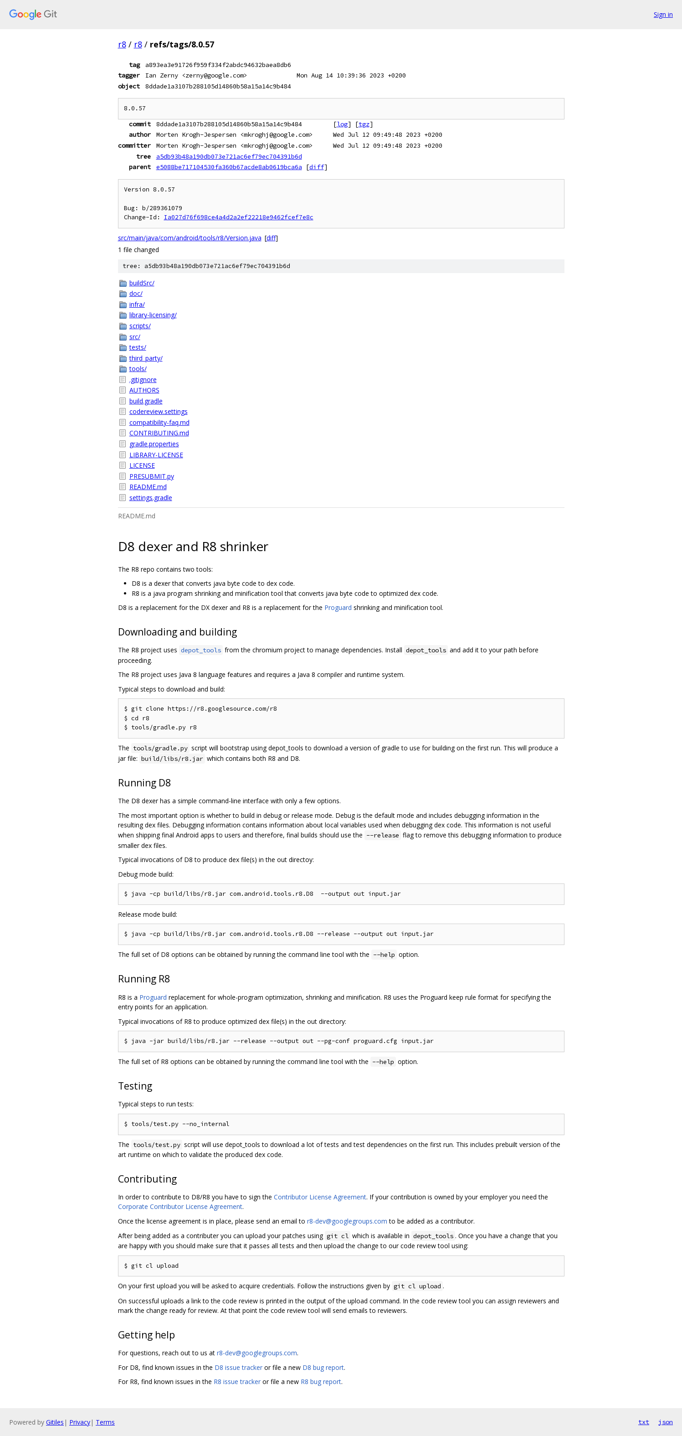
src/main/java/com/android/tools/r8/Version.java (190, 237)
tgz (364, 124)
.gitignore (143, 379)
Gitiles (55, 1422)
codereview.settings (158, 411)
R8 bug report (321, 1381)
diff (316, 167)
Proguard (338, 607)
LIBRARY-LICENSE (156, 454)
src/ (134, 336)
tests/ (137, 347)
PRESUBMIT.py (151, 476)
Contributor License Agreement (320, 1197)
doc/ (136, 293)
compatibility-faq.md (159, 422)
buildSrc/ (141, 283)
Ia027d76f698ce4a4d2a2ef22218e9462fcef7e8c (238, 217)
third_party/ (146, 358)
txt (643, 1422)
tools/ (138, 368)
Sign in (663, 14)
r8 (122, 44)
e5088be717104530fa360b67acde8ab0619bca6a (229, 167)
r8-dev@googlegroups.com (347, 1221)
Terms (105, 1422)
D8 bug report (323, 1367)
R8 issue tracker (237, 1381)
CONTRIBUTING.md (159, 433)
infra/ (137, 304)
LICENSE (142, 465)
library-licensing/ (153, 314)
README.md (148, 486)
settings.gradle (150, 497)
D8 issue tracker (238, 1367)
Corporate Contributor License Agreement (180, 1206)
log (342, 124)
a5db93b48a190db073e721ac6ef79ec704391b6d (229, 156)
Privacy (79, 1422)
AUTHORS (144, 390)
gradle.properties (154, 443)
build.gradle (146, 401)
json (665, 1422)
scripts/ (140, 325)
